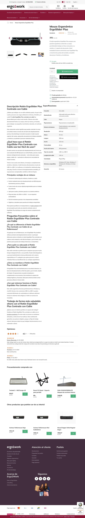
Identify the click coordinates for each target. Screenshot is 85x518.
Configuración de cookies (71, 514)
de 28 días (59, 95)
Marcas (9, 465)
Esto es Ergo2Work (12, 480)
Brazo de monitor (12, 17)
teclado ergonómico (12, 314)
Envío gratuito (35, 460)
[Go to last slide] (9, 38)
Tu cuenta (59, 458)
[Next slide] (41, 38)
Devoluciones (35, 451)
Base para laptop (68, 12)
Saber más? (67, 516)
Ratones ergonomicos (54, 12)
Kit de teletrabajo (34, 17)
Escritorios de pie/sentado (14, 12)
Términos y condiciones (57, 514)
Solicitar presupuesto (62, 451)
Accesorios (23, 17)
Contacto (34, 455)
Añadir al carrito (67, 71)
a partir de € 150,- (61, 101)
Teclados (43, 12)
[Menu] (83, 503)
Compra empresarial (62, 453)
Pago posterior (35, 462)
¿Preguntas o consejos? (16, 2)
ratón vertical (34, 205)
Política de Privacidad (46, 514)
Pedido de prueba (61, 455)
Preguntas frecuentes (37, 453)
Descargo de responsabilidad (32, 514)
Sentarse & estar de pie (31, 12)
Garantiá (34, 458)
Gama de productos (12, 485)
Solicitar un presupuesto (68, 77)
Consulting (10, 482)
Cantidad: (52, 68)
